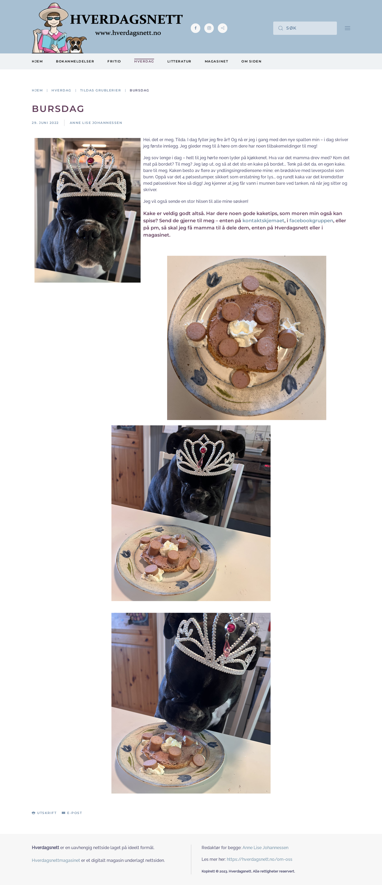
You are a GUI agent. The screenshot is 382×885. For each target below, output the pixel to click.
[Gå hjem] (107, 28)
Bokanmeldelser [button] (75, 61)
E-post (72, 813)
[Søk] (305, 28)
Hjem (37, 61)
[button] (347, 28)
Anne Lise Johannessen (265, 847)
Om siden (251, 61)
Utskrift (44, 813)
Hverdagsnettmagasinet (56, 860)
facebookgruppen (311, 221)
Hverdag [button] (144, 61)
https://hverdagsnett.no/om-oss (259, 859)
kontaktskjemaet (263, 221)
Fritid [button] (114, 61)
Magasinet (216, 61)
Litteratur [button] (179, 61)
